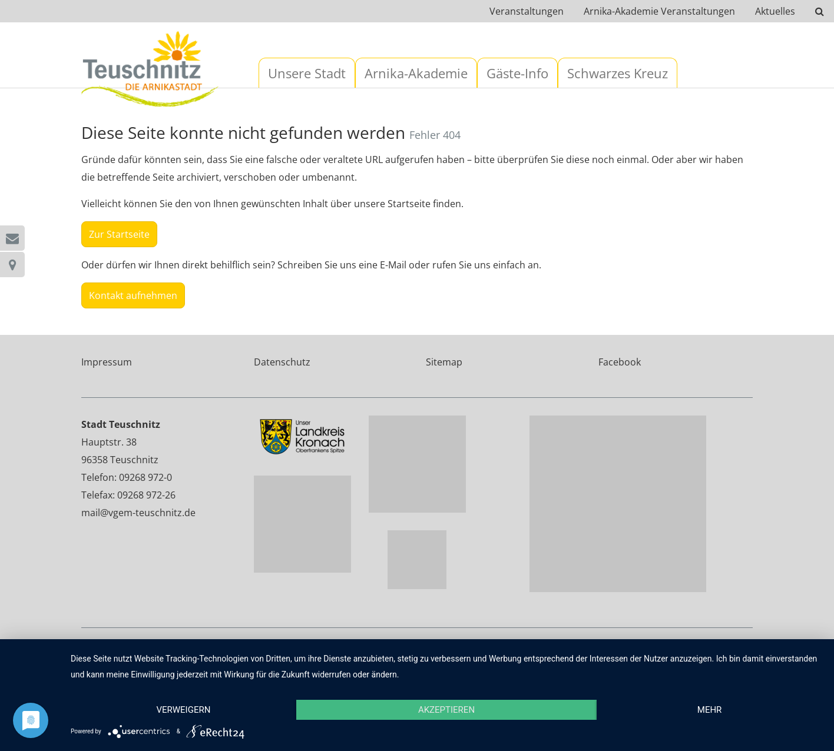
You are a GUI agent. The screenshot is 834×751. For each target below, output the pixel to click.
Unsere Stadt (307, 73)
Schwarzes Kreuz (617, 73)
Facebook (619, 361)
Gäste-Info (517, 73)
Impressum (106, 361)
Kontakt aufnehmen (133, 295)
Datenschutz (282, 361)
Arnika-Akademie (416, 73)
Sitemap (444, 361)
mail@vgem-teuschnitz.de (138, 512)
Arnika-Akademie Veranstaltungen (659, 11)
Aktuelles (775, 11)
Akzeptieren (446, 710)
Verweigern (183, 710)
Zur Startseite (119, 234)
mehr (709, 710)
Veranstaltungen (526, 11)
